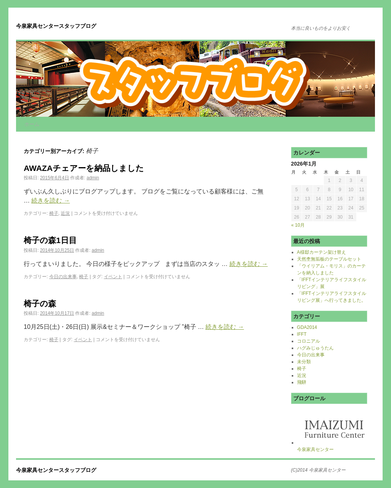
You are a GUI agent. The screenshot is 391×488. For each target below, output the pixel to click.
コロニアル (308, 341)
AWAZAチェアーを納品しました (84, 168)
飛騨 (301, 382)
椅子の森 (40, 303)
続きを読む (50, 200)
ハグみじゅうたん (315, 348)
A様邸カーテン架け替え (321, 252)
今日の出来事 (63, 276)
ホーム (31, 124)
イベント (113, 276)
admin (93, 177)
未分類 (304, 361)
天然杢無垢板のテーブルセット (329, 259)
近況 (65, 213)
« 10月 (298, 225)
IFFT (302, 334)
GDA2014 (307, 327)
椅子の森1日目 (50, 240)
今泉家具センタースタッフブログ (56, 26)
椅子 (53, 213)
